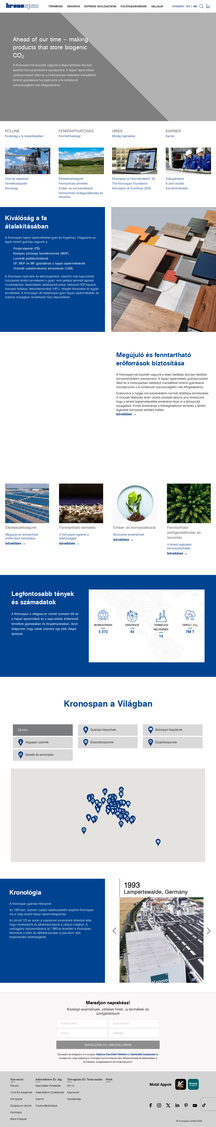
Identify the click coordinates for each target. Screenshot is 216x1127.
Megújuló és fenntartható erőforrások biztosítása (21, 536)
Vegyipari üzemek (33, 742)
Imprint (40, 1099)
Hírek (109, 1079)
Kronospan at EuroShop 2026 (131, 188)
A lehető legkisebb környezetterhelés (179, 546)
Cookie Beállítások (47, 1105)
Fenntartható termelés (73, 183)
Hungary (178, 6)
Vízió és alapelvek (16, 179)
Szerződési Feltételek (48, 1085)
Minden (23, 730)
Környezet (16, 1099)
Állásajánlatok (175, 179)
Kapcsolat (73, 1092)
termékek (55, 6)
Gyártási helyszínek (99, 730)
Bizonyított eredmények (128, 534)
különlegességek (134, 6)
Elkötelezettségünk (71, 179)
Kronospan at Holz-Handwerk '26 (133, 179)
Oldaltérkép (74, 1099)
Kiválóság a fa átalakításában (24, 136)
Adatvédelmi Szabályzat (50, 1092)
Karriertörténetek (177, 188)
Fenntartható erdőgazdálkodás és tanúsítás (81, 195)
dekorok (73, 6)
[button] (112, 811)
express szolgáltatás (100, 6)
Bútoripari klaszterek (165, 730)
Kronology (11, 188)
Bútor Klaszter (18, 1119)
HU (195, 6)
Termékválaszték (16, 183)
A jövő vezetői (175, 183)
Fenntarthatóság (69, 136)
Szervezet (16, 1079)
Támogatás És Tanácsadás (84, 1079)
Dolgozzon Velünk (21, 1105)
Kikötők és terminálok (35, 755)
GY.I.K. (71, 1085)
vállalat (157, 6)
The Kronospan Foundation (130, 183)
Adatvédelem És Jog (49, 1079)
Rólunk (14, 1085)
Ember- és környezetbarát (76, 188)
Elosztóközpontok (98, 742)
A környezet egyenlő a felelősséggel (74, 536)
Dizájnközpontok (162, 742)
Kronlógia (16, 1112)
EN (188, 6)
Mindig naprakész (123, 136)
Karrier (170, 136)
